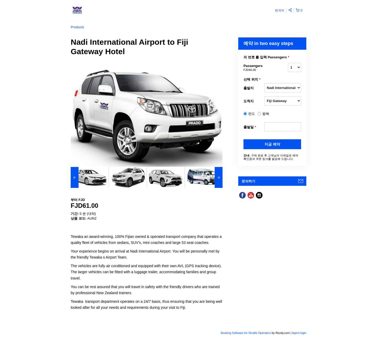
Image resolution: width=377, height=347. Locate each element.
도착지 (248, 101)
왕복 (265, 114)
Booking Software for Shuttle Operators (246, 332)
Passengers (253, 68)
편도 (251, 114)
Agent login (299, 332)
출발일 (249, 127)
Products (77, 27)
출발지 (248, 88)
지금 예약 (272, 144)
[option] (90, 177)
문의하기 (248, 181)
